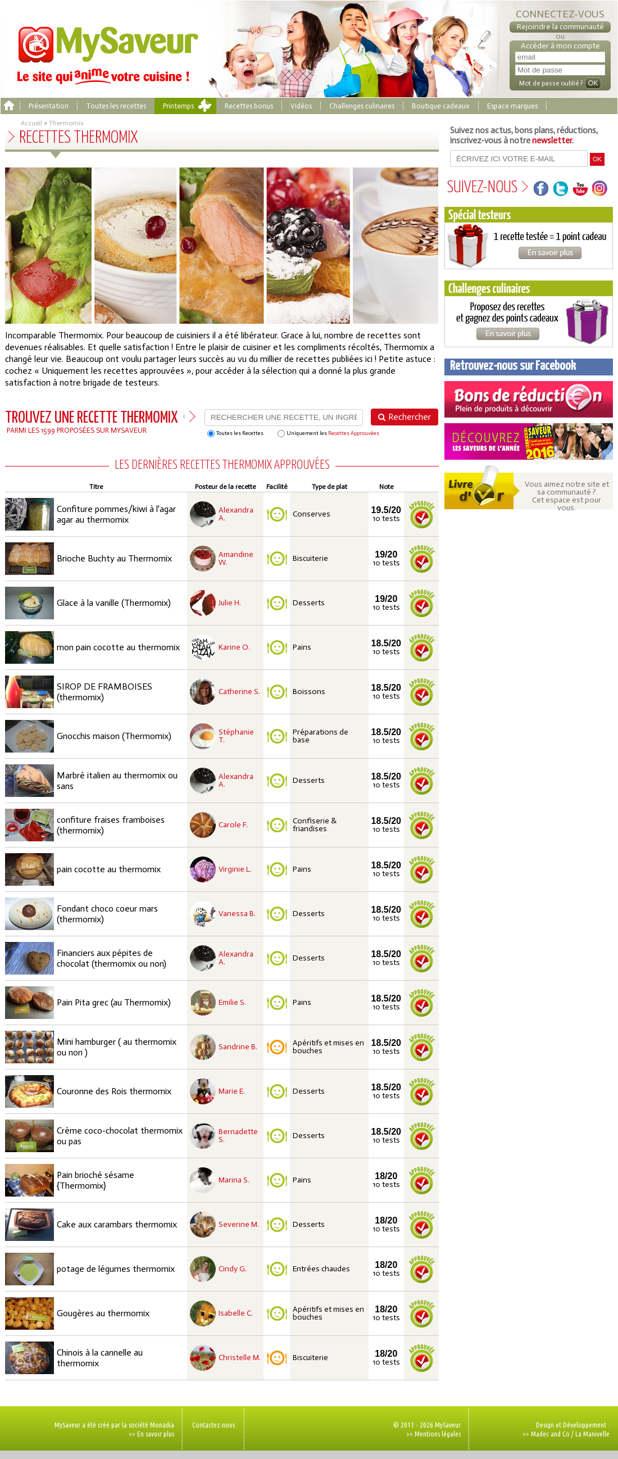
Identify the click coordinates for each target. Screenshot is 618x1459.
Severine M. (239, 1225)
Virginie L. (235, 869)
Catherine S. (239, 692)
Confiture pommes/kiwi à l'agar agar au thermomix (116, 514)
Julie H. (230, 603)
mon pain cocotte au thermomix (118, 647)
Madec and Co (550, 1434)
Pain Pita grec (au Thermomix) (114, 1002)
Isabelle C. (236, 1313)
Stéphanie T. (236, 736)
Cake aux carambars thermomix (117, 1224)
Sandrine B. (238, 1047)
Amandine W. (236, 559)
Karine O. (234, 647)
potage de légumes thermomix (116, 1268)
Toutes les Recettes (235, 433)
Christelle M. (240, 1358)
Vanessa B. (237, 914)
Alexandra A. (236, 514)
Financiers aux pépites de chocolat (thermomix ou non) (111, 958)
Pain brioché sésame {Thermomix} (95, 1180)
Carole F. (233, 825)
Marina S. (234, 1180)
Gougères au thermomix (103, 1313)
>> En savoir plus (151, 1434)
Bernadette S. (238, 1136)
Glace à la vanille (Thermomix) (114, 602)
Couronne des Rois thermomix (114, 1091)
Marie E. (232, 1091)
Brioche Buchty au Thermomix (114, 558)
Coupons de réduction (528, 399)
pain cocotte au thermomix (109, 869)
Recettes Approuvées (353, 433)
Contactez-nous (213, 1425)
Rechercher (409, 416)
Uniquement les (328, 433)
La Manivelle (592, 1434)
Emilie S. (232, 1003)
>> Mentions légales (433, 1434)
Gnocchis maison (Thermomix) (114, 736)
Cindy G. (233, 1269)
